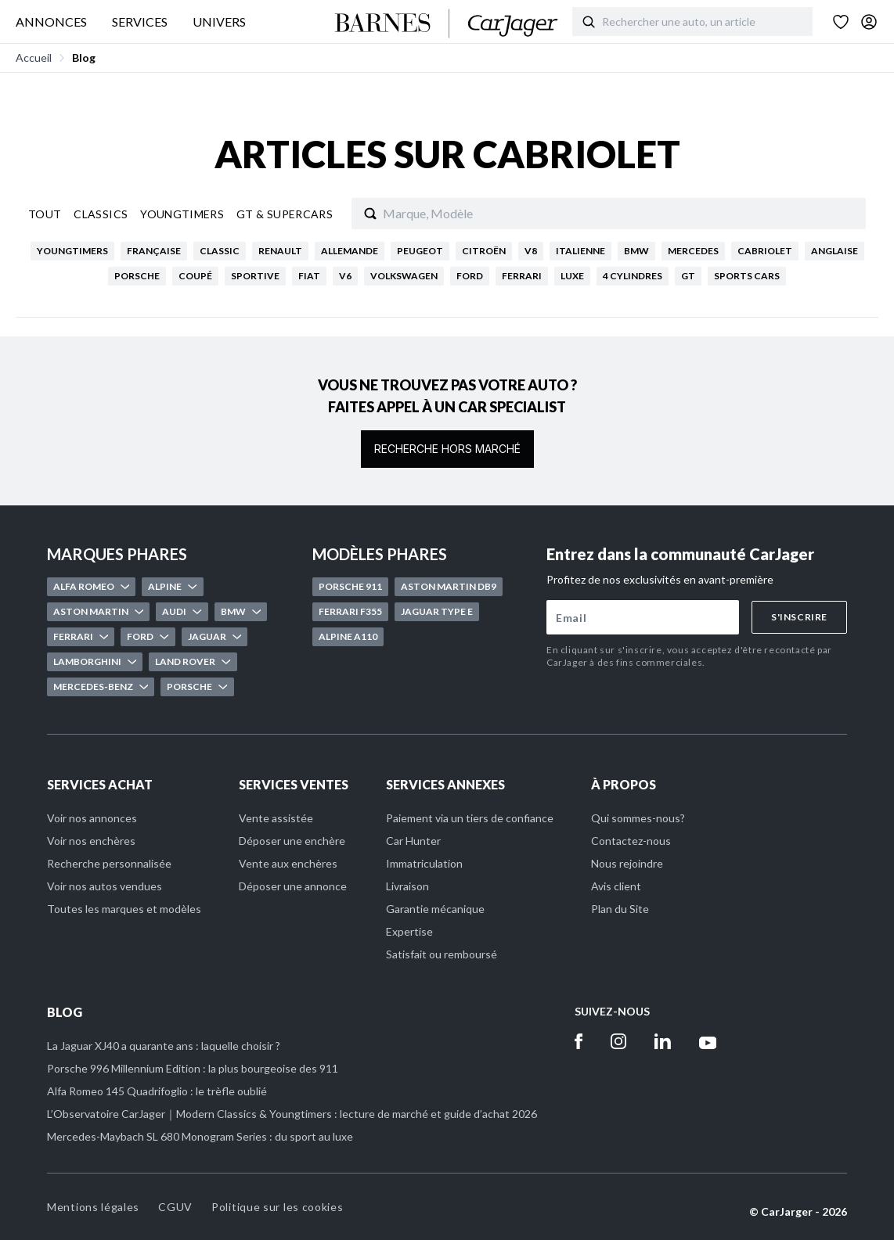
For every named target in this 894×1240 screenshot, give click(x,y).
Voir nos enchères (91, 840)
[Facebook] (578, 1041)
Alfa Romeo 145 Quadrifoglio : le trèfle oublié (157, 1091)
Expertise (409, 931)
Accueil (34, 57)
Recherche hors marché (447, 448)
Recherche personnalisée (109, 863)
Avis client (616, 886)
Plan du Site (620, 908)
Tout (44, 214)
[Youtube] (708, 1041)
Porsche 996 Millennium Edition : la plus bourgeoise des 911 (192, 1068)
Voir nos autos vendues (104, 886)
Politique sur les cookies (277, 1206)
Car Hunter (413, 840)
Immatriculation (424, 863)
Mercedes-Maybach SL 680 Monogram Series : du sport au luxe (200, 1136)
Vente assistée (276, 818)
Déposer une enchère (292, 840)
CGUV (175, 1206)
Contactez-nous (631, 840)
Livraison (407, 886)
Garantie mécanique (435, 908)
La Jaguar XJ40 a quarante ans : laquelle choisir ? (163, 1045)
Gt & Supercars (284, 214)
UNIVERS (219, 21)
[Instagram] (618, 1041)
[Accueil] (447, 23)
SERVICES (140, 21)
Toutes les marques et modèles (124, 908)
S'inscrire (799, 617)
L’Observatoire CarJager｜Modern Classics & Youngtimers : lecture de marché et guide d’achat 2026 (292, 1113)
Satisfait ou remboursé (441, 954)
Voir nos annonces (92, 818)
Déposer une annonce (293, 886)
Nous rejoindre (627, 863)
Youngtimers (182, 214)
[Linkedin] (662, 1041)
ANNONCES (51, 21)
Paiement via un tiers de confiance (469, 818)
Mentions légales (93, 1206)
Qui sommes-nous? (638, 818)
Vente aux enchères (288, 863)
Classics (101, 214)
